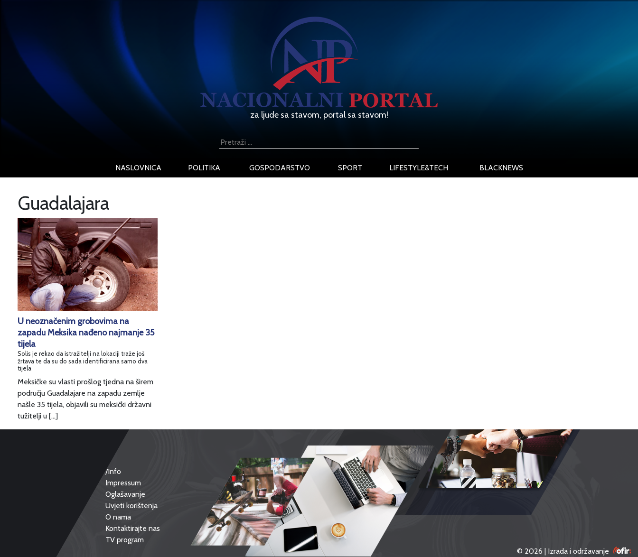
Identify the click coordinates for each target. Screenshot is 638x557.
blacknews (501, 167)
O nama (118, 516)
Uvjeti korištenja (131, 505)
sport (350, 167)
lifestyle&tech (418, 167)
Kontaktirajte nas (132, 528)
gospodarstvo (279, 167)
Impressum (123, 482)
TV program (124, 539)
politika (204, 167)
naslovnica (138, 167)
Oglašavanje (125, 494)
